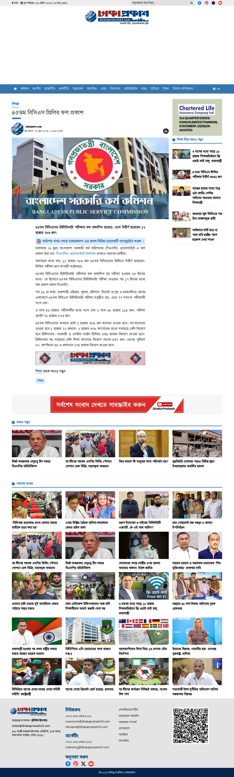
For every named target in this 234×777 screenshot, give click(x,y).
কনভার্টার (124, 741)
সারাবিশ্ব (92, 89)
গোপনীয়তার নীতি (128, 710)
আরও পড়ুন (23, 422)
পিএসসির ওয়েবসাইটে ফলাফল (76, 253)
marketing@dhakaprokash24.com (87, 747)
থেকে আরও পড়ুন (50, 371)
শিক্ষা (166, 89)
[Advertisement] (117, 56)
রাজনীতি (49, 89)
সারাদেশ (78, 89)
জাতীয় (37, 89)
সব (216, 89)
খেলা (103, 89)
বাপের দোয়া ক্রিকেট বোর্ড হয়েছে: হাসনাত (89, 689)
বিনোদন (115, 89)
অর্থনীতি (64, 89)
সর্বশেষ (24, 89)
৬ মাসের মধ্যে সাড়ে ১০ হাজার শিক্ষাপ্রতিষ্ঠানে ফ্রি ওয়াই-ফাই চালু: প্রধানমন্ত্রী (207, 156)
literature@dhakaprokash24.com (86, 727)
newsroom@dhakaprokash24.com (87, 721)
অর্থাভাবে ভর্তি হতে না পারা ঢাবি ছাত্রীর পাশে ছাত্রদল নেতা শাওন (204, 235)
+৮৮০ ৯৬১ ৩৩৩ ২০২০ (78, 742)
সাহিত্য (155, 89)
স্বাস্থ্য (144, 89)
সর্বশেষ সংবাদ (24, 483)
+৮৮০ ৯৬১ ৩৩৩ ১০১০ (78, 716)
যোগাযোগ (124, 728)
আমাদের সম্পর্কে (128, 722)
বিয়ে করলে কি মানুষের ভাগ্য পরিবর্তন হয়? (143, 461)
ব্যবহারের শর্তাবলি (129, 716)
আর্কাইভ (123, 734)
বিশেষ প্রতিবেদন (183, 89)
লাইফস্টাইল (131, 89)
